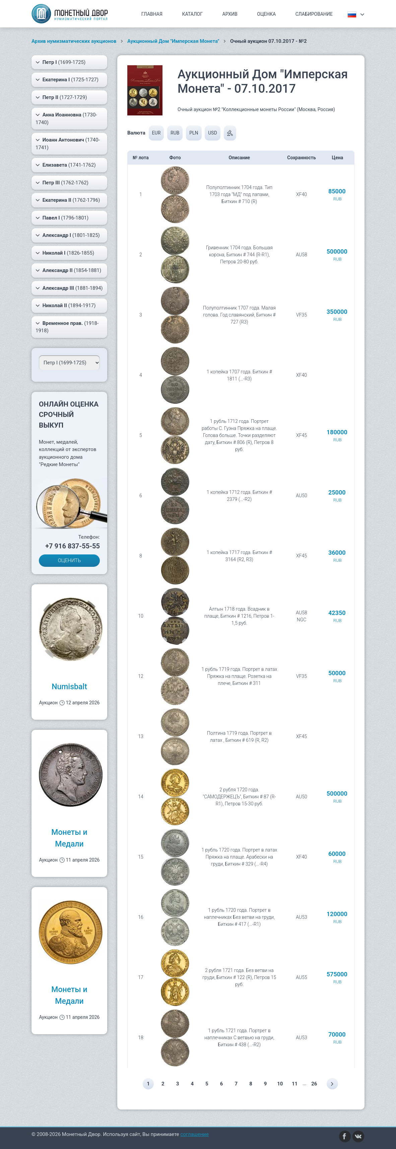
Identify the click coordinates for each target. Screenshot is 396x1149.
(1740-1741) (68, 143)
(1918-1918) (67, 327)
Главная (151, 14)
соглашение (194, 1134)
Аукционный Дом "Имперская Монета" (173, 41)
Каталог (192, 14)
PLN (193, 133)
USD (212, 133)
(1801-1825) (68, 235)
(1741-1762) (66, 165)
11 (297, 1084)
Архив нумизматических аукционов (74, 41)
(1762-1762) (62, 182)
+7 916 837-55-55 (72, 546)
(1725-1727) (67, 79)
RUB (175, 133)
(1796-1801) (62, 217)
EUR (156, 133)
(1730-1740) (66, 118)
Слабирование (314, 14)
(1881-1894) (69, 288)
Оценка (266, 14)
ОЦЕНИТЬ (69, 560)
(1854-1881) (68, 270)
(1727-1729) (61, 97)
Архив (230, 14)
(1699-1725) (60, 62)
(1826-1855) (65, 253)
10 (282, 1084)
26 (317, 1084)
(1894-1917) (66, 305)
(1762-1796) (68, 200)
